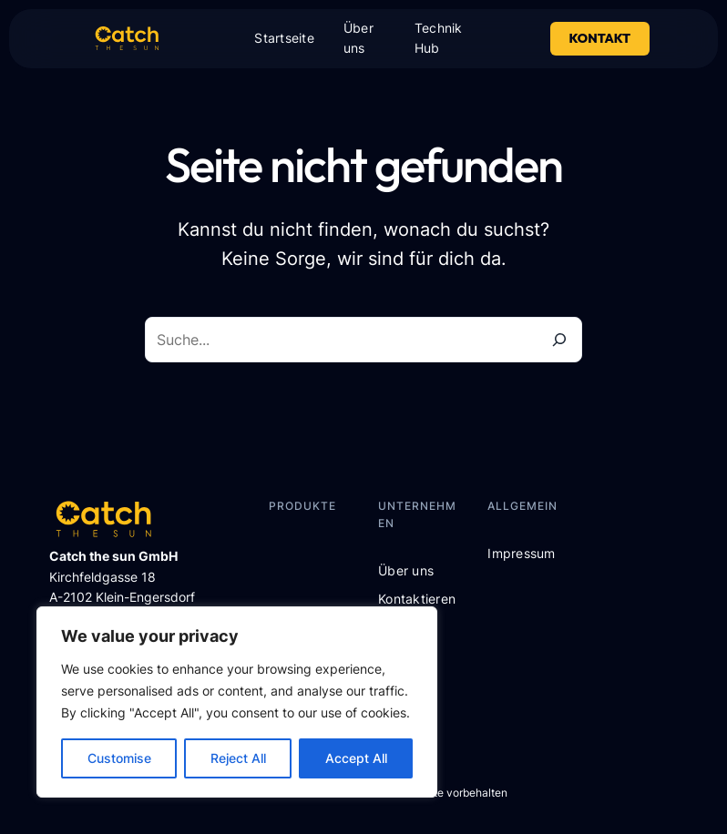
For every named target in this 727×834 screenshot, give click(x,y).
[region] (236, 702)
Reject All (238, 758)
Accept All (356, 758)
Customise (119, 758)
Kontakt (600, 38)
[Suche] (559, 339)
